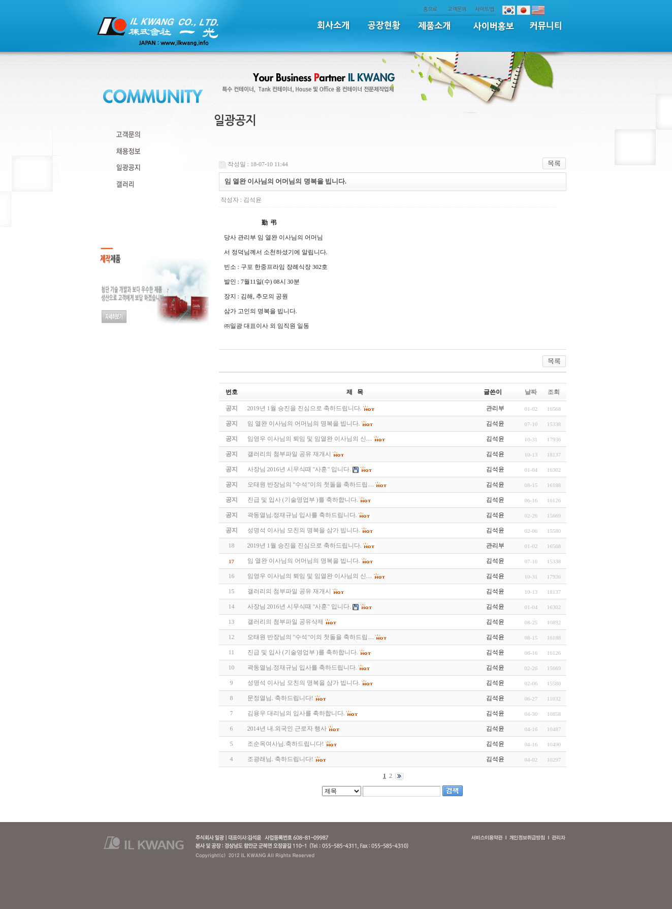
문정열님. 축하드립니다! (280, 698)
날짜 (531, 392)
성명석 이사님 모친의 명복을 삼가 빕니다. (303, 682)
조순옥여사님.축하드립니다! (285, 743)
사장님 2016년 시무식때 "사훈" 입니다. (299, 606)
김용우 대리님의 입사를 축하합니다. (296, 713)
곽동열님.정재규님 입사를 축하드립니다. (302, 667)
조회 (554, 392)
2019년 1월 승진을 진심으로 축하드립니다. (304, 545)
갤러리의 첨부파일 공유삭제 (285, 621)
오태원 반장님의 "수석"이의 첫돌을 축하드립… (310, 637)
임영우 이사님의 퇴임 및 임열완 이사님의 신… (309, 576)
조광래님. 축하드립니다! (280, 759)
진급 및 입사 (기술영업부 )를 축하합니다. (302, 652)
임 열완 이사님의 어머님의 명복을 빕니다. (303, 560)
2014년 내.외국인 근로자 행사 (287, 728)
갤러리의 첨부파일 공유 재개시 (289, 591)
